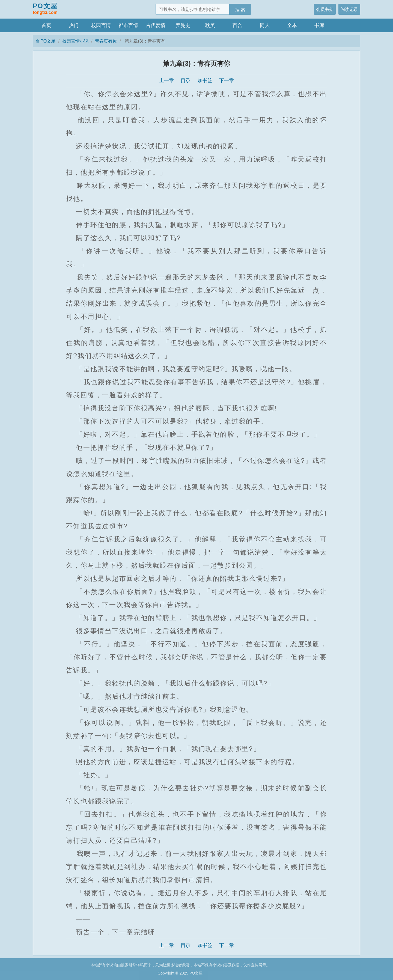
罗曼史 (182, 25)
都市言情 (128, 25)
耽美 (210, 25)
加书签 (205, 80)
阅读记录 (349, 9)
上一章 (166, 80)
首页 (46, 25)
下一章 (226, 80)
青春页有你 (106, 40)
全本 (292, 25)
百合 (237, 25)
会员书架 (325, 9)
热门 (74, 25)
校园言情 (101, 25)
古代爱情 (155, 25)
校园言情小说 (75, 40)
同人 (265, 25)
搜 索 (240, 9)
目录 (185, 80)
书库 (319, 25)
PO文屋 (45, 9)
